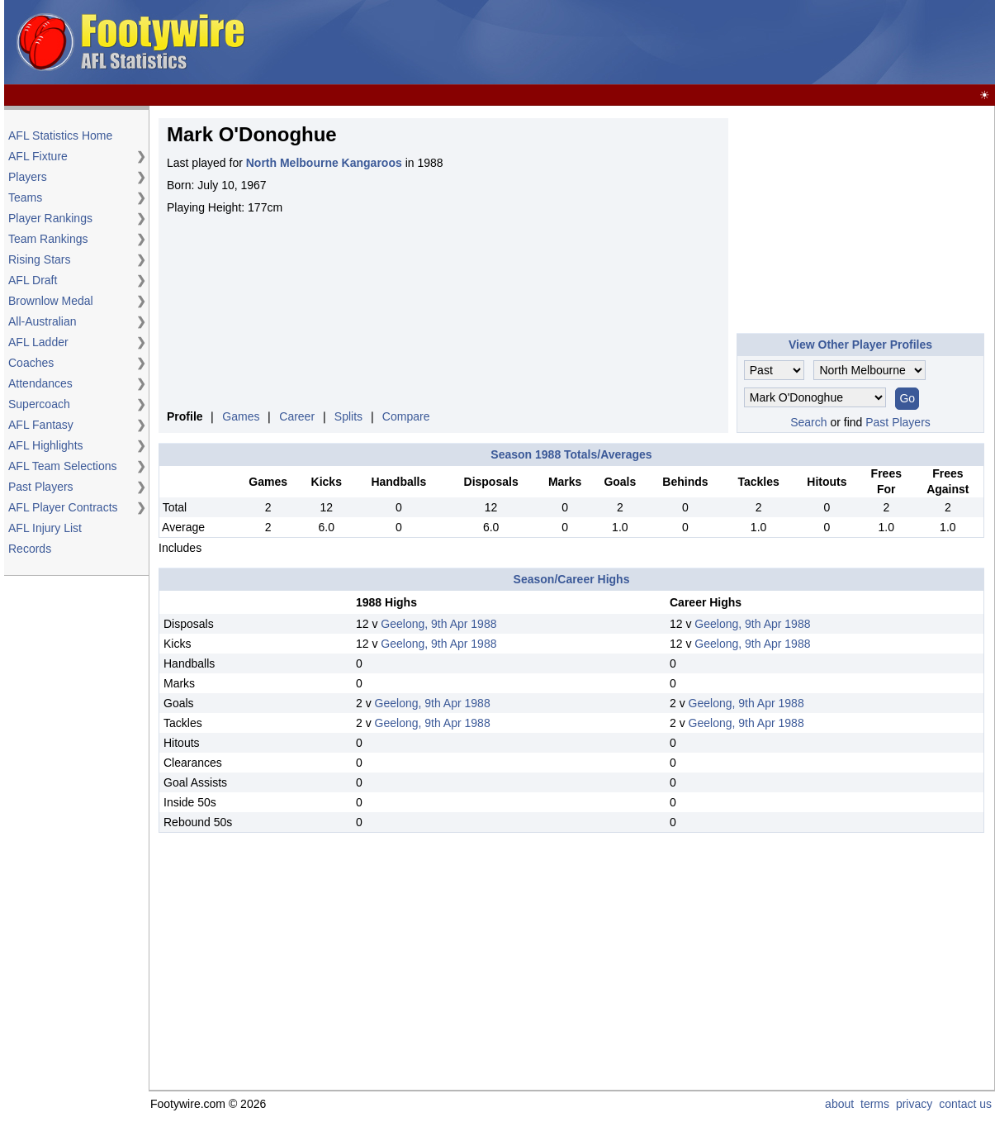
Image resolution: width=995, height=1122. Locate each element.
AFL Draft (32, 280)
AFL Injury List (45, 528)
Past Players (40, 486)
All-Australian (42, 321)
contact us (965, 1103)
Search (808, 422)
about (839, 1103)
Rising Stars (39, 259)
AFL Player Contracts (63, 507)
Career (297, 416)
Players (27, 176)
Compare (406, 416)
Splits (348, 416)
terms (874, 1103)
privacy (914, 1103)
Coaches (31, 362)
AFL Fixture (38, 156)
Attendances (40, 383)
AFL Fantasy (40, 424)
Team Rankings (48, 238)
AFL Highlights (45, 445)
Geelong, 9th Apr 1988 (438, 623)
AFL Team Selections (62, 466)
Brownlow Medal (50, 300)
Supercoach (39, 404)
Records (29, 548)
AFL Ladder (38, 342)
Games (240, 416)
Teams (25, 197)
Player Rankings (50, 218)
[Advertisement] (691, 43)
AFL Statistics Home (60, 135)
